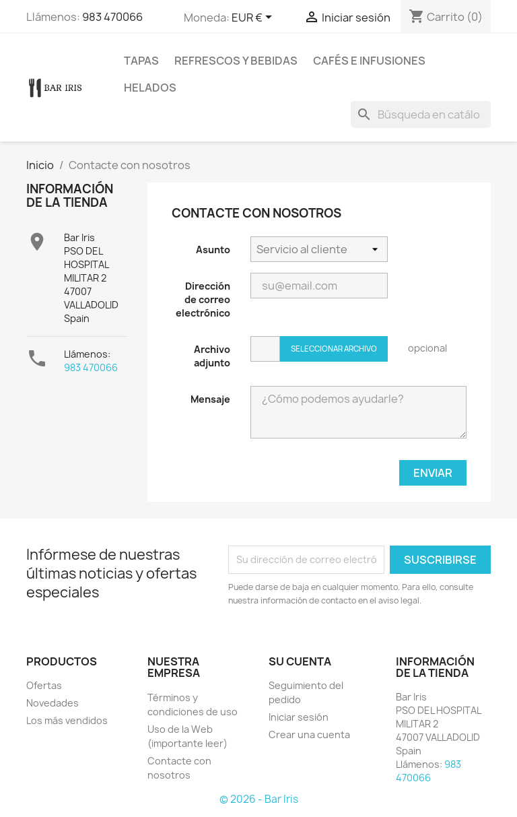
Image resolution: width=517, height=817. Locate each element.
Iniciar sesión (299, 717)
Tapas (141, 60)
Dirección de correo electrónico (203, 299)
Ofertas (44, 685)
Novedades (52, 702)
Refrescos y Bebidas (236, 60)
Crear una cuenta (309, 734)
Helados (150, 87)
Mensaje (210, 399)
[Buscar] (421, 114)
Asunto (213, 249)
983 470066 (112, 16)
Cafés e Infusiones (369, 60)
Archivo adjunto (212, 356)
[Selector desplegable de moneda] (254, 18)
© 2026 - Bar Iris (258, 799)
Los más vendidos (67, 720)
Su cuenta (300, 661)
